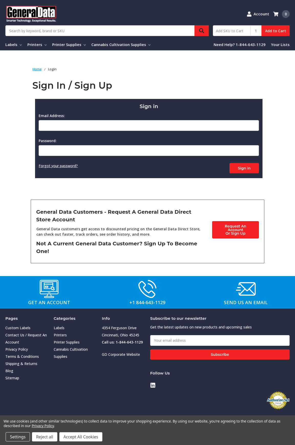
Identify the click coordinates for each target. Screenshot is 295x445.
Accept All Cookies (80, 437)
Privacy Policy (16, 348)
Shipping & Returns (21, 362)
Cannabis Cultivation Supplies (120, 44)
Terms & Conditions (22, 355)
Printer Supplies (69, 44)
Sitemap (12, 376)
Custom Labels (17, 326)
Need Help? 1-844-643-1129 (240, 44)
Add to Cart (275, 30)
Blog (9, 369)
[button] (49, 288)
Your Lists (280, 44)
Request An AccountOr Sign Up (235, 228)
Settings (18, 437)
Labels (13, 44)
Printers (37, 44)
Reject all (44, 437)
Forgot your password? (58, 165)
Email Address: (52, 115)
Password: (48, 140)
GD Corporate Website (121, 353)
